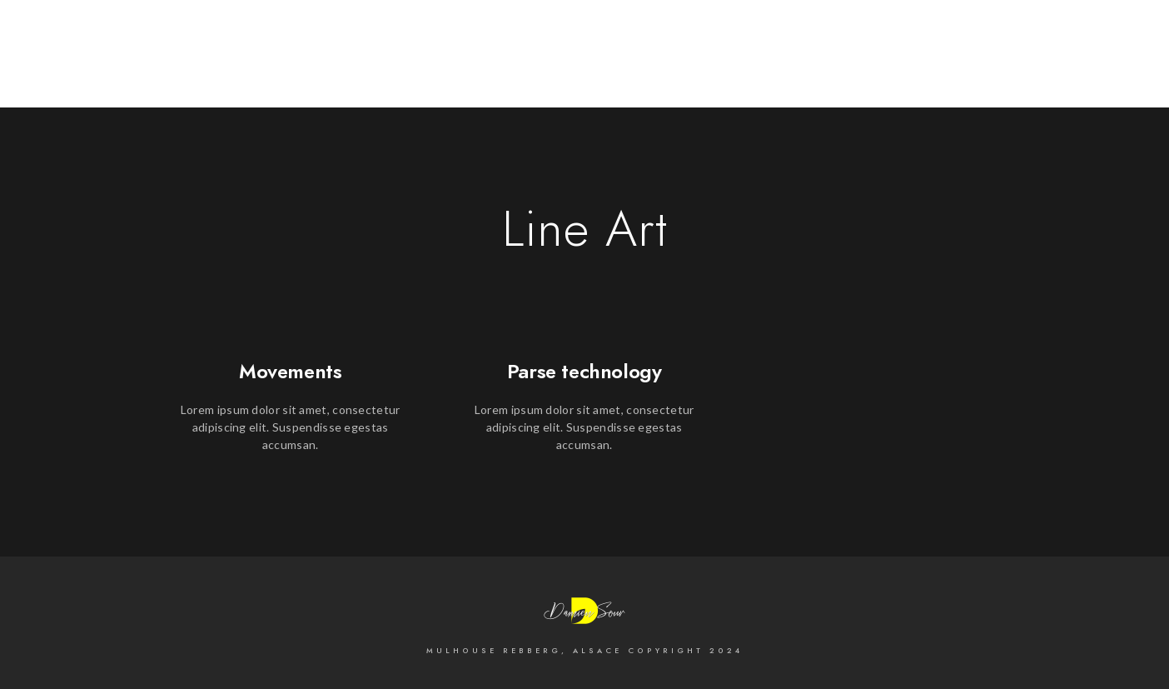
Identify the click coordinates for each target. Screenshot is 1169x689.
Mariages (967, 68)
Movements (290, 371)
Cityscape (877, 68)
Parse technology (584, 371)
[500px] (975, 35)
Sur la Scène (1069, 68)
